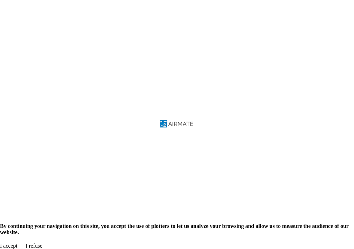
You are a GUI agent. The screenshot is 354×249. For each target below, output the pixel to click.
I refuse (34, 246)
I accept (8, 246)
